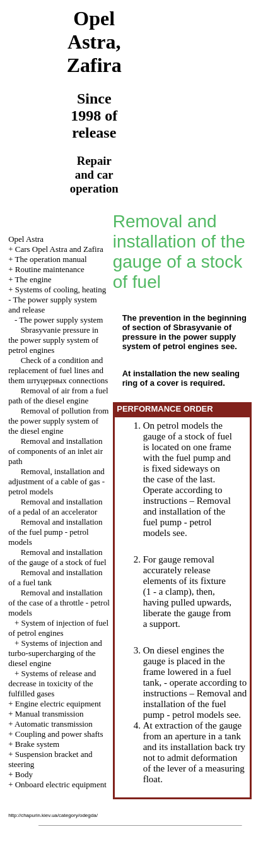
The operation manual (51, 259)
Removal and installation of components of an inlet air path (55, 451)
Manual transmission (49, 713)
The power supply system (61, 320)
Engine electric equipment (58, 703)
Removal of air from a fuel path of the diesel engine (58, 395)
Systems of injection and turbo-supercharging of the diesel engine (55, 653)
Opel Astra (26, 239)
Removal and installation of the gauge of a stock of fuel (57, 557)
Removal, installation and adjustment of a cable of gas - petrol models (56, 481)
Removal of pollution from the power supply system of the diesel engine (58, 421)
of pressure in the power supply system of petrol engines (179, 337)
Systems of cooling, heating (60, 289)
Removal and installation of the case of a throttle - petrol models (59, 602)
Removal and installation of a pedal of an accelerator (55, 506)
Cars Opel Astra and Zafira (59, 249)
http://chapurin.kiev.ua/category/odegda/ (53, 815)
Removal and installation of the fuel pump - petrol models (55, 532)
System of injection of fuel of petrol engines (58, 628)
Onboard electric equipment (61, 784)
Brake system (37, 744)
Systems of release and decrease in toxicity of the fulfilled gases (52, 683)
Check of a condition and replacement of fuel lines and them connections (58, 370)
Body (24, 774)
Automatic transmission (54, 724)
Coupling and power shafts (59, 734)
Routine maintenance (50, 269)
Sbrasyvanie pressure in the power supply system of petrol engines (53, 340)
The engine (33, 279)
